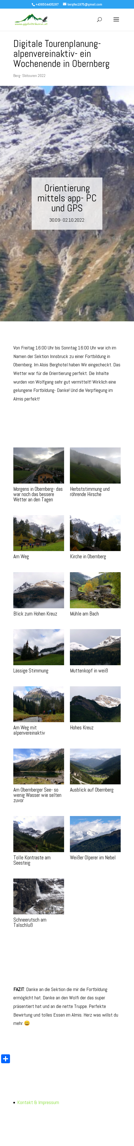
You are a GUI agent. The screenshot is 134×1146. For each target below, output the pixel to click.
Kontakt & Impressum (38, 1102)
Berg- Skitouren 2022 (29, 75)
